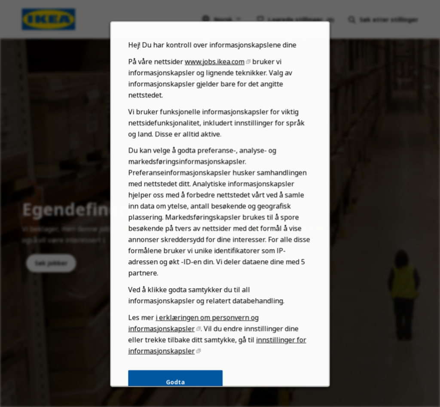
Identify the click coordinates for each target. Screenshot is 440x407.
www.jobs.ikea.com (215, 73)
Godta (176, 387)
